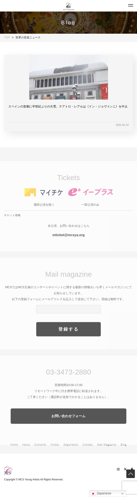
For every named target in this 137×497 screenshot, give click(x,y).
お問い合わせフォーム (68, 421)
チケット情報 (12, 220)
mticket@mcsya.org (68, 240)
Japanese (101, 493)
